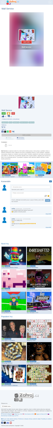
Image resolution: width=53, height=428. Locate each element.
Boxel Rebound (6, 290)
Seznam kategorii (6, 414)
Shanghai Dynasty (32, 385)
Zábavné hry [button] (5, 122)
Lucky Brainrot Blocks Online (10, 267)
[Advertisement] (26, 82)
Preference (21, 419)
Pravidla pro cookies (46, 419)
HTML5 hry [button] (31, 122)
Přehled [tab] (8, 137)
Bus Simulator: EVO (32, 312)
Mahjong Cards (31, 340)
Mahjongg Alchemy (7, 363)
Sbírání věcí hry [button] (24, 122)
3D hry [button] (10, 122)
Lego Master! (39, 176)
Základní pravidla (5, 420)
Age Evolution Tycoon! (8, 176)
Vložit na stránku (26, 135)
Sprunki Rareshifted (32, 267)
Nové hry (5, 244)
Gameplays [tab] (20, 137)
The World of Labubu (24, 176)
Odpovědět (48, 214)
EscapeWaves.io (6, 312)
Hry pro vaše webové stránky (9, 419)
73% (4, 113)
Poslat (47, 200)
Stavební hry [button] (16, 122)
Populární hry (7, 316)
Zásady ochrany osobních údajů (32, 419)
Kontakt (12, 420)
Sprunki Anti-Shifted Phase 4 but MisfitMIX (39, 290)
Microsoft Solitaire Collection (10, 385)
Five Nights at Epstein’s (8, 340)
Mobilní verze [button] (6, 406)
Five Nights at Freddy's (33, 363)
